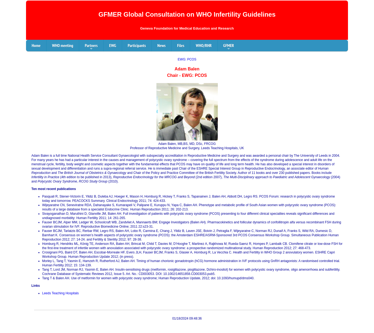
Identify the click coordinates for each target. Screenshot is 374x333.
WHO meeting (62, 45)
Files (180, 45)
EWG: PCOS (187, 59)
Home (36, 45)
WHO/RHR (204, 45)
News (161, 45)
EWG (112, 45)
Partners (91, 47)
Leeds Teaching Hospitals (60, 293)
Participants (137, 45)
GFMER (228, 47)
